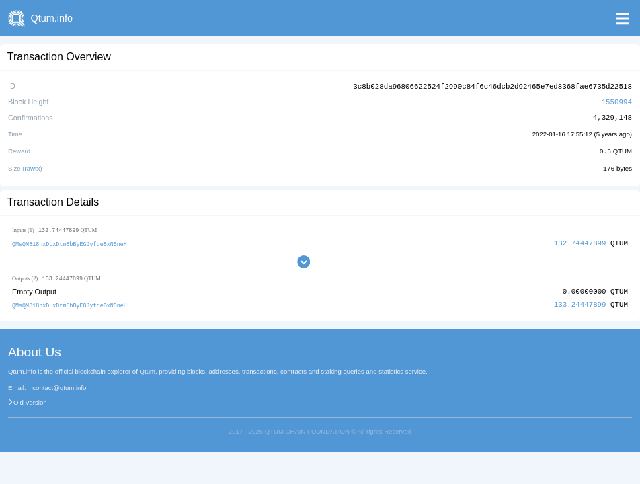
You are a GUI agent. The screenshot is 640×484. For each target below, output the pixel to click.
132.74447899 (580, 241)
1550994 (617, 100)
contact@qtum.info (59, 385)
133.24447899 (580, 303)
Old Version (30, 400)
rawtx (32, 166)
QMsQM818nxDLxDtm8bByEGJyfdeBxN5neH (69, 241)
